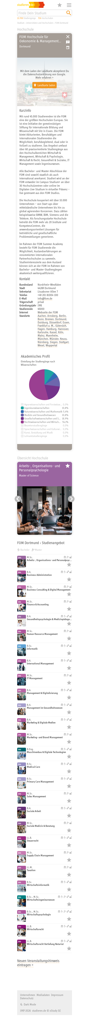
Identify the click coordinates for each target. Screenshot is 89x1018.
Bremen (49, 319)
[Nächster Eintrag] (71, 499)
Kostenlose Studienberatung (68, 42)
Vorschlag (68, 48)
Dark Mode (29, 1004)
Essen (66, 322)
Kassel (53, 332)
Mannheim (52, 335)
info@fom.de (45, 298)
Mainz (41, 335)
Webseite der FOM (48, 312)
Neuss (63, 338)
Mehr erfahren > (44, 77)
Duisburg (43, 322)
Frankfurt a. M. (46, 325)
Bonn (41, 319)
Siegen (54, 342)
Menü (69, 5)
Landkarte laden (46, 85)
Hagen (41, 328)
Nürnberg (43, 342)
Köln (60, 332)
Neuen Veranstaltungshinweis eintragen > (38, 963)
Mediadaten (43, 994)
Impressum (57, 994)
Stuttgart (64, 342)
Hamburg (51, 328)
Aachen (42, 315)
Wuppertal (51, 345)
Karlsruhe (43, 332)
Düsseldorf (55, 322)
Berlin (62, 315)
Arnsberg (52, 315)
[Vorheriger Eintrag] (18, 499)
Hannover (63, 328)
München (43, 338)
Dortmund (60, 319)
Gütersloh (60, 325)
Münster (54, 338)
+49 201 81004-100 (48, 295)
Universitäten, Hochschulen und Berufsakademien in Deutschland (68, 37)
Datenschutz (26, 998)
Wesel (41, 345)
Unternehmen (27, 994)
